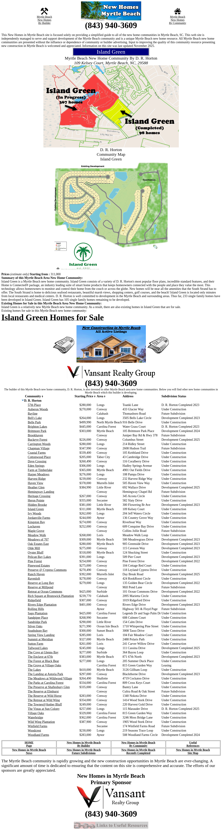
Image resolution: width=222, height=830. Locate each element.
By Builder (44, 23)
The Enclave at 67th (40, 656)
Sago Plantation (38, 613)
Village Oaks (36, 713)
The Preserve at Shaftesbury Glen (49, 687)
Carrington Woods (39, 444)
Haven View (35, 483)
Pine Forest (35, 561)
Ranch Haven (36, 574)
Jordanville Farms (39, 518)
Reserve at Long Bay (41, 583)
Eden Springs (36, 465)
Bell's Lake (35, 418)
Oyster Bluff (35, 552)
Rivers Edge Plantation (42, 604)
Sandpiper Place (38, 617)
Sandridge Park (37, 622)
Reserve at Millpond (40, 587)
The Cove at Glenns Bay (43, 652)
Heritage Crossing (39, 496)
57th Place (34, 405)
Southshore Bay (38, 630)
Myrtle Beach (44, 16)
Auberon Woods (38, 409)
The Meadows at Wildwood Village (50, 678)
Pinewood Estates (39, 565)
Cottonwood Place (39, 457)
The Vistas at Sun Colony (44, 709)
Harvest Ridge (37, 478)
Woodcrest (34, 730)
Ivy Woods (34, 513)
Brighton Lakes (37, 426)
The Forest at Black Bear (43, 661)
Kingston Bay (36, 522)
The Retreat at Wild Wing (44, 700)
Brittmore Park (37, 431)
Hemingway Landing (41, 491)
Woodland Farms (38, 735)
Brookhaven (35, 435)
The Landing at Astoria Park (45, 674)
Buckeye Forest (37, 439)
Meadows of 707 (38, 539)
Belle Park (34, 422)
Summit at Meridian (40, 639)
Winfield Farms (37, 726)
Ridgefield (34, 600)
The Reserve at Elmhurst (43, 691)
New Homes (44, 19)
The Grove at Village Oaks (44, 665)
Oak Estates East (38, 544)
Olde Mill (34, 548)
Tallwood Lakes (38, 648)
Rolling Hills (36, 609)
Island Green (36, 509)
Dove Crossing (37, 461)
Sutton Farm (35, 643)
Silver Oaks (35, 626)
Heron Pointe (36, 500)
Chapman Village (38, 448)
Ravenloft (34, 578)
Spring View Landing (41, 635)
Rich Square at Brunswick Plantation (51, 596)
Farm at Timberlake (40, 470)
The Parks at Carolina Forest (45, 682)
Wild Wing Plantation (41, 722)
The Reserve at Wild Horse (45, 696)
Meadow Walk (37, 535)
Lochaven (34, 526)
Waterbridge (35, 717)
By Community (177, 23)
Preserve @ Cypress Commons (47, 570)
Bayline (32, 413)
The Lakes (34, 669)
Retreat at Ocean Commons (45, 591)
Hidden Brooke (37, 505)
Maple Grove (36, 531)
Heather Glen (36, 487)
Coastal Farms (37, 452)
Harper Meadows (38, 474)
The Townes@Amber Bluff (45, 704)
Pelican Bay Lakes (39, 557)
